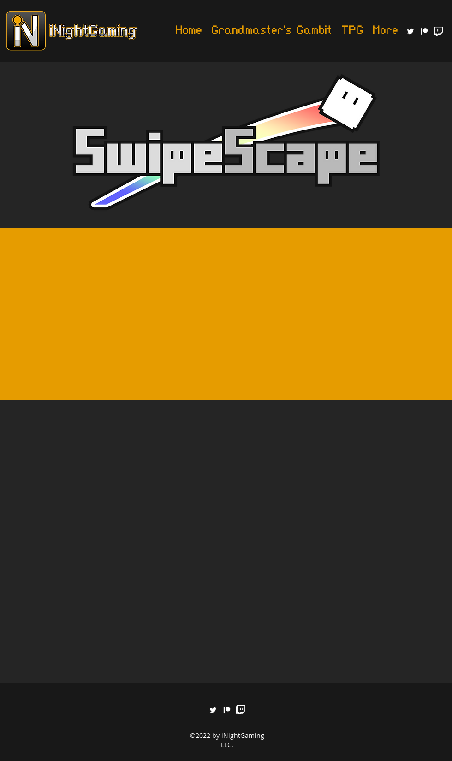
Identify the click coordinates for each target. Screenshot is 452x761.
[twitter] (410, 31)
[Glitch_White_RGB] (438, 31)
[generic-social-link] (424, 31)
